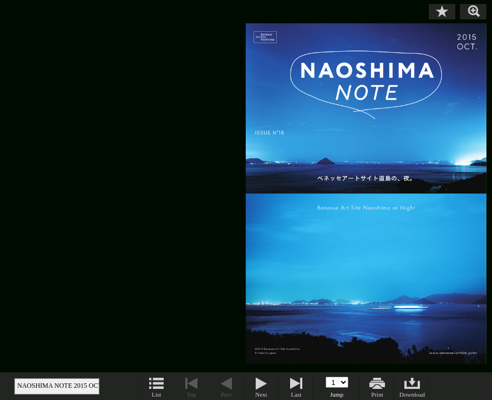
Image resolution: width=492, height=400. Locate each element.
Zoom (473, 11)
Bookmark (442, 11)
